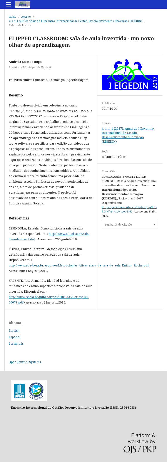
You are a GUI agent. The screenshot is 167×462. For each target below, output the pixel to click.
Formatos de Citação (118, 224)
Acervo (26, 17)
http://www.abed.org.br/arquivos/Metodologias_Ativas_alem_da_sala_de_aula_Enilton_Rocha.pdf (79, 265)
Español (14, 337)
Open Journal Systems (25, 362)
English (14, 330)
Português (16, 343)
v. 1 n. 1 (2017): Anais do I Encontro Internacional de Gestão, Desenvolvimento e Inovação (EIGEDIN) (75, 21)
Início (12, 17)
